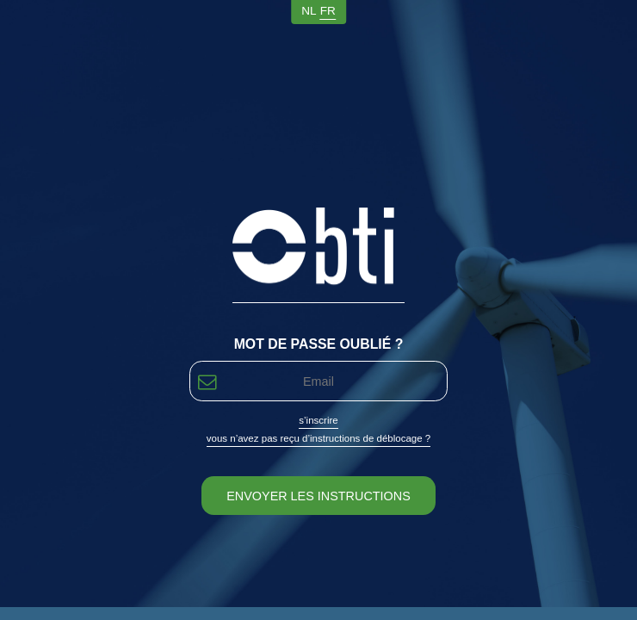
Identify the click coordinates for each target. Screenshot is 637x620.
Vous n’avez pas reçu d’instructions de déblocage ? (319, 438)
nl (308, 10)
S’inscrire (318, 420)
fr (328, 10)
